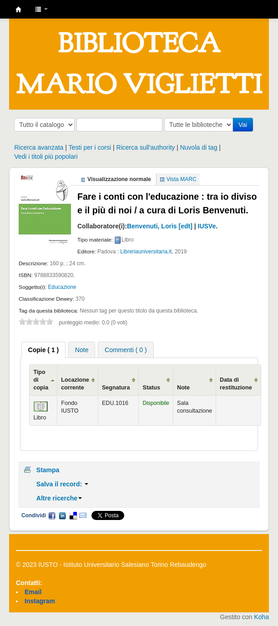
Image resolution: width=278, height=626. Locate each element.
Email (82, 515)
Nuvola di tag (198, 147)
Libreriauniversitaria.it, (146, 251)
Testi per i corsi (90, 147)
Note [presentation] (82, 349)
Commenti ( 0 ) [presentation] (126, 349)
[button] (41, 9)
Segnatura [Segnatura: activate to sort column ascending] (116, 387)
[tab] (43, 350)
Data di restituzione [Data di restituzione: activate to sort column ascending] (236, 384)
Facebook (51, 515)
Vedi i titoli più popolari (45, 156)
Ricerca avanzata (38, 147)
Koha (261, 617)
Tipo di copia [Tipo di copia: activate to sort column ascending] (40, 380)
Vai (242, 124)
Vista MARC (182, 179)
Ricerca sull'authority (145, 147)
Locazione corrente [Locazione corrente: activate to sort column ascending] (75, 384)
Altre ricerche (59, 498)
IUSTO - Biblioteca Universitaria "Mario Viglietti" (18, 9)
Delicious (72, 515)
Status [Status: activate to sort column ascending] (151, 387)
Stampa (48, 470)
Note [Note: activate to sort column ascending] (183, 387)
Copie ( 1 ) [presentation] (43, 349)
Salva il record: (62, 484)
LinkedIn (62, 515)
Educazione (62, 287)
